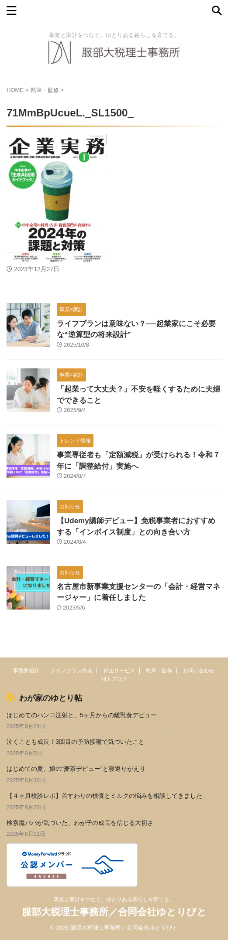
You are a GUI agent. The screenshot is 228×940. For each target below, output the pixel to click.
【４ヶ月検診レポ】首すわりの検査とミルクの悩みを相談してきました (104, 795)
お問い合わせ (198, 671)
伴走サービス (119, 671)
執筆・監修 (159, 671)
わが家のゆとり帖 (50, 698)
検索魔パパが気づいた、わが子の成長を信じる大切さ (80, 822)
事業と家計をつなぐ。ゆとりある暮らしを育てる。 (114, 899)
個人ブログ (114, 679)
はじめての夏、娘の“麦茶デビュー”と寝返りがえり (76, 768)
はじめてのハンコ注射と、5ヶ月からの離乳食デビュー (82, 715)
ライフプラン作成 (71, 671)
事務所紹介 (26, 671)
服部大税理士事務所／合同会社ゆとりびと (114, 911)
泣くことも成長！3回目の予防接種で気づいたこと (76, 741)
